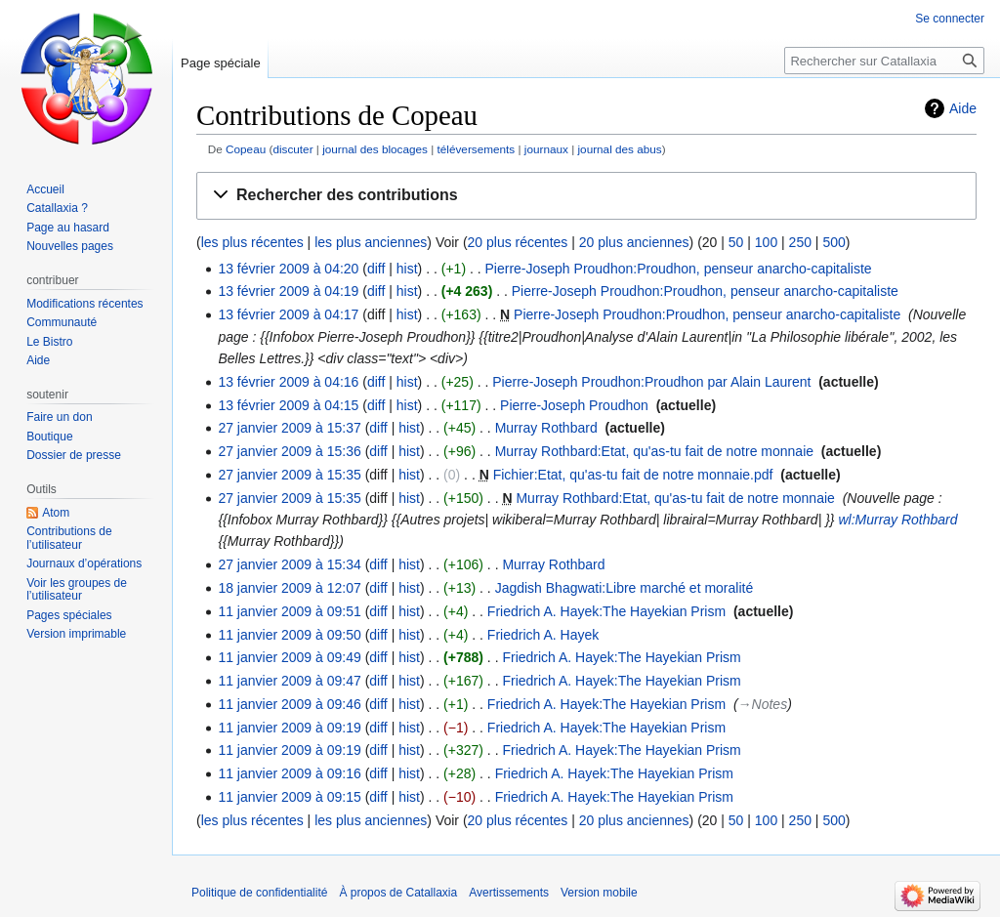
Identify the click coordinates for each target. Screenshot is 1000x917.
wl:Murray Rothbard (897, 519)
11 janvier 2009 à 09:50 (289, 635)
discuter (292, 149)
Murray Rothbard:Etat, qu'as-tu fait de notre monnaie (654, 451)
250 (800, 242)
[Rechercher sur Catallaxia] (884, 60)
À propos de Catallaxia (398, 892)
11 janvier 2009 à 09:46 (289, 704)
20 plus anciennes (634, 242)
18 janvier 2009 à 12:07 (289, 588)
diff (376, 268)
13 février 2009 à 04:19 (288, 291)
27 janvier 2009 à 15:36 (289, 451)
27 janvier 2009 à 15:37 (289, 428)
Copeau (246, 149)
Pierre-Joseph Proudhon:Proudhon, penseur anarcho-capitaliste (678, 268)
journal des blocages (375, 149)
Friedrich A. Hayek (543, 635)
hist (407, 268)
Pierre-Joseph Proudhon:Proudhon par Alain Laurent (651, 382)
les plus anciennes (370, 242)
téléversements (477, 149)
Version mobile (599, 892)
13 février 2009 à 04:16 (288, 382)
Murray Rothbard (546, 428)
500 (833, 242)
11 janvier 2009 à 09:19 (289, 727)
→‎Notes (763, 704)
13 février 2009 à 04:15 (288, 405)
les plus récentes (252, 242)
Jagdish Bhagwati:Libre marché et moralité (624, 588)
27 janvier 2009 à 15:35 (289, 474)
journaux (546, 149)
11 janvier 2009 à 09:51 (289, 611)
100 (766, 242)
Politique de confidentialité (259, 892)
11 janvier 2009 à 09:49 (289, 657)
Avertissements (509, 892)
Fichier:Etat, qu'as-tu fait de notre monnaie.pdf (633, 474)
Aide (963, 108)
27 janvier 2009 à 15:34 (289, 564)
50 (736, 242)
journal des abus (619, 149)
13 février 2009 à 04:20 (288, 268)
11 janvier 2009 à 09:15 (289, 797)
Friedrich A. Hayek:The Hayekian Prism (606, 611)
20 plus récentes (518, 242)
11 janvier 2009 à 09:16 (289, 773)
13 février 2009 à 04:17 (288, 314)
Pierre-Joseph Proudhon (574, 405)
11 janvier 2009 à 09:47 (289, 680)
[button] (586, 196)
